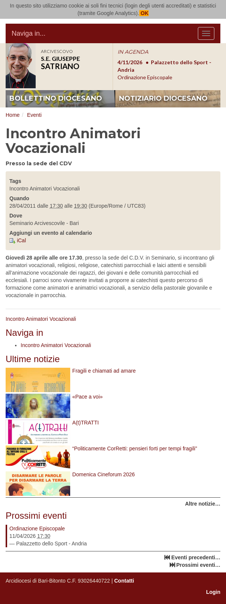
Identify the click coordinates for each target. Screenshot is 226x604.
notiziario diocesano (163, 98)
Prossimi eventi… (198, 565)
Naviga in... (28, 33)
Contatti (124, 581)
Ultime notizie (33, 359)
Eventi (34, 115)
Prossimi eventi (36, 515)
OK (144, 13)
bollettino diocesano (55, 98)
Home (13, 115)
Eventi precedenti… (195, 557)
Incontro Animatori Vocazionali (41, 319)
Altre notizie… (202, 504)
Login (213, 592)
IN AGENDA (133, 51)
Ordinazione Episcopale (37, 528)
